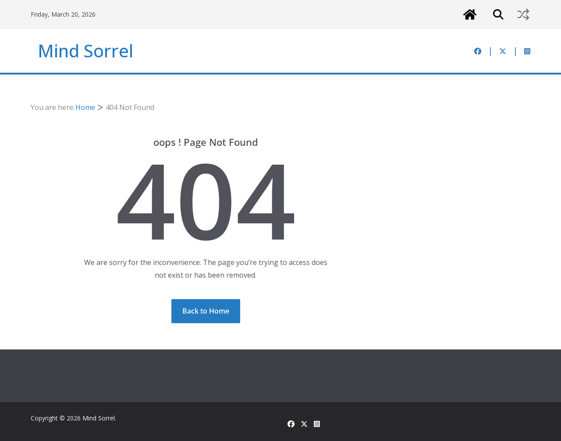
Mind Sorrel (85, 51)
